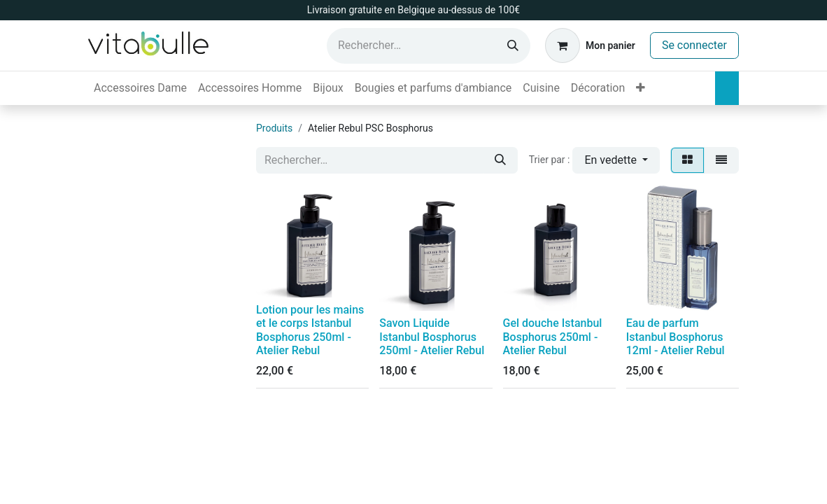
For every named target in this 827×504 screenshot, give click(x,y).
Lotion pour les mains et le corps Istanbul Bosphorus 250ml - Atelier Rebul (310, 330)
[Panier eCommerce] (590, 45)
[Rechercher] (512, 46)
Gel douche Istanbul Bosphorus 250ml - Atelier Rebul (552, 336)
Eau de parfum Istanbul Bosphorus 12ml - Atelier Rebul (675, 336)
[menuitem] (140, 88)
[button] (616, 160)
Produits (274, 128)
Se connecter (694, 45)
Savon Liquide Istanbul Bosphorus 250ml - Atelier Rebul (431, 336)
